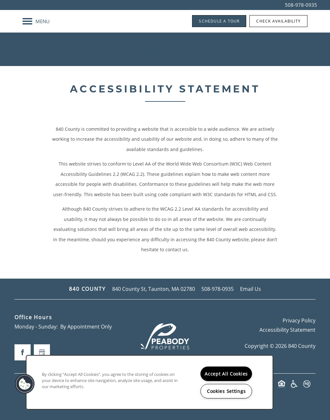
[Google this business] (42, 352)
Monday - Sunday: (36, 326)
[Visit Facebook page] (23, 352)
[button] (219, 21)
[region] (149, 382)
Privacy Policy (299, 320)
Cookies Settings (226, 391)
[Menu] (36, 21)
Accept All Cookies (226, 374)
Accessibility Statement (287, 329)
